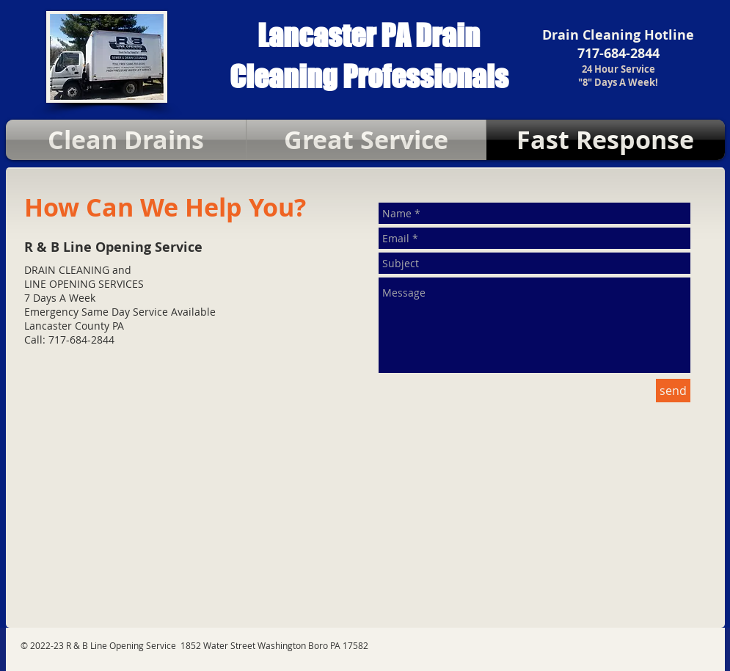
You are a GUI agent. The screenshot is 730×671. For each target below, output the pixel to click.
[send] (673, 390)
